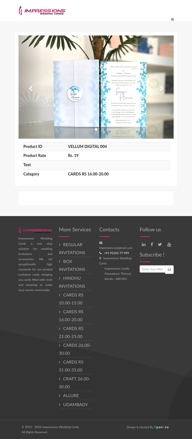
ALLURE (70, 395)
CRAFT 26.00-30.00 (74, 382)
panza (161, 427)
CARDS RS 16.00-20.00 (71, 315)
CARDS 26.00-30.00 (75, 349)
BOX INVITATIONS (72, 265)
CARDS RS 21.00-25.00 (71, 332)
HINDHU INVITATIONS (72, 282)
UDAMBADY (75, 404)
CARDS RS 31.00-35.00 (71, 365)
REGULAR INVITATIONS (72, 248)
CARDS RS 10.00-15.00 (71, 298)
